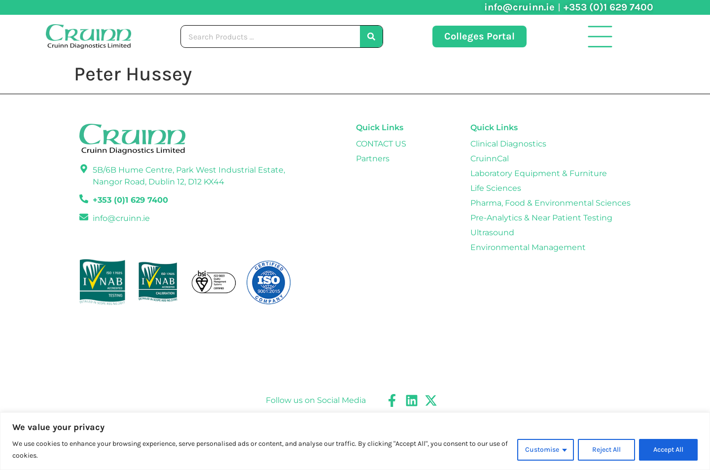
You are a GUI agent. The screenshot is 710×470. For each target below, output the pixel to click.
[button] (600, 36)
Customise (542, 449)
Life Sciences (495, 188)
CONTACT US (381, 143)
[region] (355, 441)
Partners (373, 158)
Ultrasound (492, 232)
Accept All (668, 449)
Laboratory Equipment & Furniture (538, 173)
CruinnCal (489, 158)
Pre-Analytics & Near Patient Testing (541, 217)
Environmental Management (528, 247)
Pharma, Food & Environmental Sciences (550, 203)
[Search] (371, 36)
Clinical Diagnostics (508, 143)
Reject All (606, 449)
